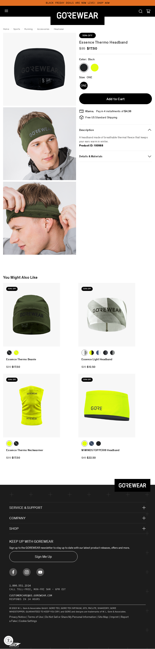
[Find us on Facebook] (13, 572)
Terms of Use (35, 617)
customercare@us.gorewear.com (30, 595)
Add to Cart (115, 99)
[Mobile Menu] (6, 11)
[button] (83, 67)
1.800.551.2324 (20, 585)
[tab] (115, 130)
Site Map (103, 617)
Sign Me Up (43, 556)
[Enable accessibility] (8, 640)
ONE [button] (84, 85)
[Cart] (148, 11)
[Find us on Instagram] (27, 572)
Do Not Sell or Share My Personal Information (70, 617)
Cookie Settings (28, 621)
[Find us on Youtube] (40, 572)
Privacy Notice (17, 617)
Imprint (114, 617)
